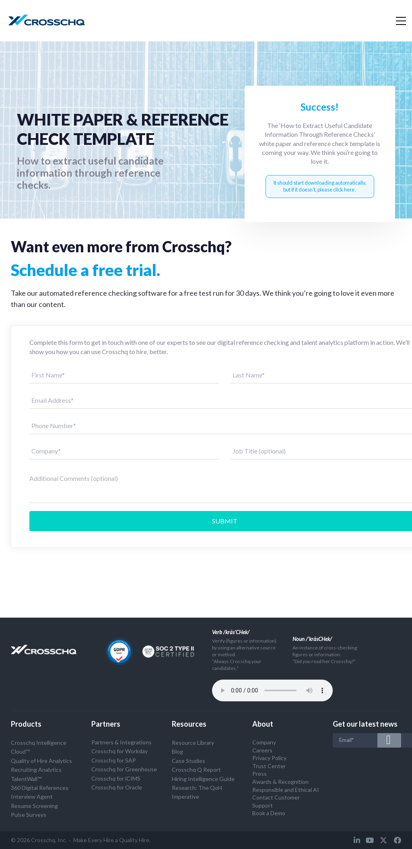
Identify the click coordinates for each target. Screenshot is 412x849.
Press (259, 773)
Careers (262, 750)
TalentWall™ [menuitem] (26, 778)
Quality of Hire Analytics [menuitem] (41, 760)
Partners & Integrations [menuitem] (121, 742)
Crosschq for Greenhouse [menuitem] (124, 769)
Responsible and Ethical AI (285, 789)
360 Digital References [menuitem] (39, 787)
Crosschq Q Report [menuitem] (196, 769)
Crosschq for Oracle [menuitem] (116, 787)
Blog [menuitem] (177, 751)
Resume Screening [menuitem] (34, 805)
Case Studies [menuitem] (188, 760)
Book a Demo (268, 813)
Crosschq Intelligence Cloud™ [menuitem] (38, 747)
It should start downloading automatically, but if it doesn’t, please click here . (320, 186)
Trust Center (269, 765)
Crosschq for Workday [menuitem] (119, 751)
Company (264, 742)
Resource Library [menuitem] (193, 742)
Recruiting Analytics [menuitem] (36, 769)
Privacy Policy (269, 757)
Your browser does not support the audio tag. (272, 690)
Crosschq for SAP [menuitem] (113, 760)
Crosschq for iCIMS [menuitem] (115, 778)
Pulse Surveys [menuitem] (28, 814)
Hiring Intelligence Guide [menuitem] (203, 778)
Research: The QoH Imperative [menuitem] (197, 792)
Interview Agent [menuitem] (32, 796)
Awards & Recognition (280, 781)
